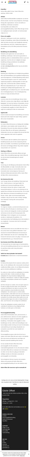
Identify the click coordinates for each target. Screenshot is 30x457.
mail (3, 66)
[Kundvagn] (24, 2)
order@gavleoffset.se (10, 66)
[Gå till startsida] (5, 2)
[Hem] (12, 2)
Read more (22, 455)
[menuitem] (2, 2)
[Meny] (2, 2)
